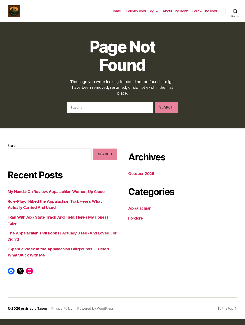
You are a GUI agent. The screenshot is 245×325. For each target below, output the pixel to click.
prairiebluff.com (34, 314)
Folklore (136, 223)
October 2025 (141, 179)
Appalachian (140, 213)
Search (12, 151)
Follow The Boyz (205, 14)
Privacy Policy (63, 314)
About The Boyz (175, 14)
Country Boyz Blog (140, 14)
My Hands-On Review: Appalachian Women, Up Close (57, 197)
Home (116, 14)
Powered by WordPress (97, 314)
